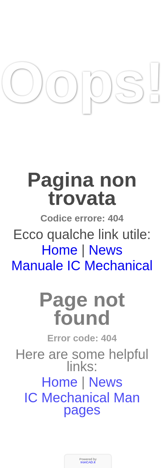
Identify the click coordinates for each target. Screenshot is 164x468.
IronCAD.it (87, 462)
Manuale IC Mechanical (82, 265)
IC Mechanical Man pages (82, 403)
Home (60, 249)
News (105, 249)
